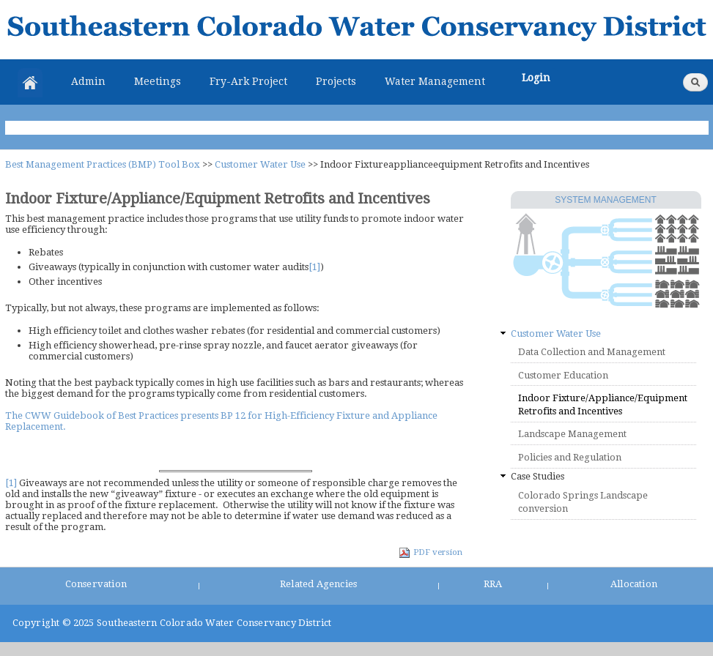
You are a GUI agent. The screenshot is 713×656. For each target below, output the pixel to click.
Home (30, 82)
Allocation (633, 583)
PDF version (430, 552)
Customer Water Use (260, 164)
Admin (88, 81)
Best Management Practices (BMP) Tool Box (102, 164)
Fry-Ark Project (248, 81)
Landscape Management (572, 433)
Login (536, 77)
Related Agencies (318, 583)
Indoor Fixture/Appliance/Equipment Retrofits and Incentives (602, 404)
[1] (314, 266)
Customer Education (563, 375)
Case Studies (537, 476)
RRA (493, 583)
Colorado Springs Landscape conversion (583, 502)
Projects (336, 81)
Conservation (96, 583)
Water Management (435, 81)
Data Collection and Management (591, 351)
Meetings (157, 81)
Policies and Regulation (569, 457)
